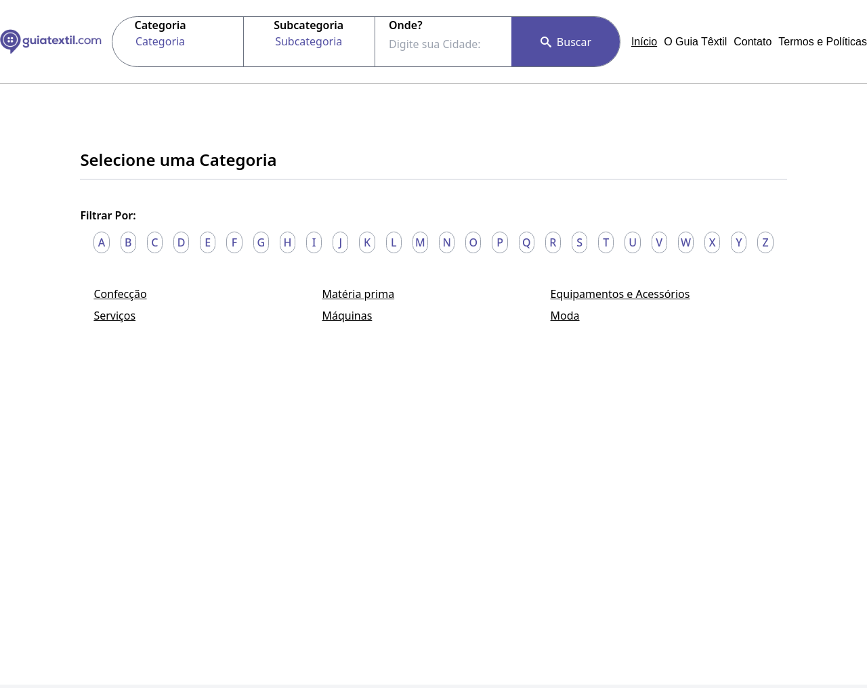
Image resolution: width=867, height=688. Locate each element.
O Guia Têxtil (695, 41)
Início (644, 41)
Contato (752, 41)
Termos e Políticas (822, 41)
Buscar (566, 42)
